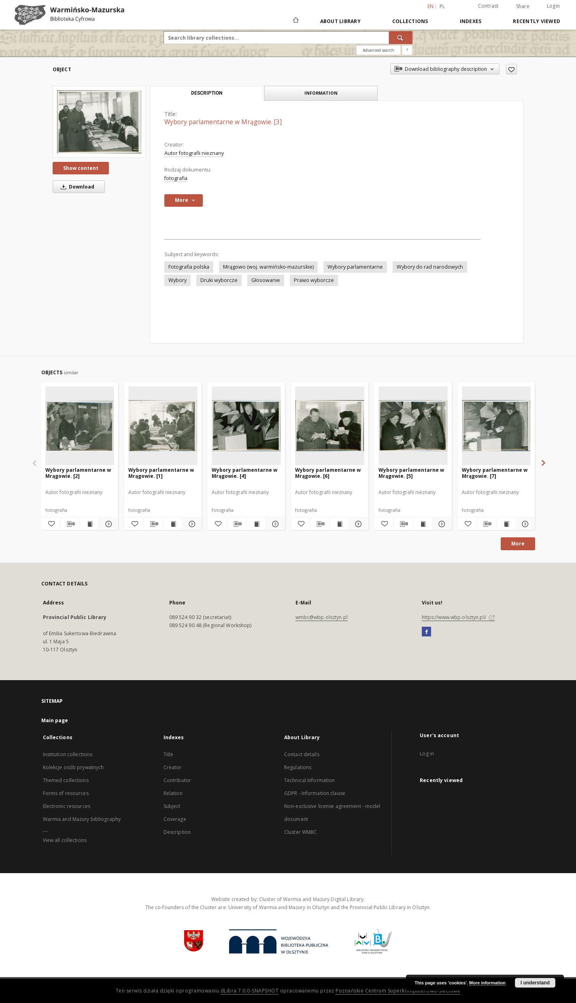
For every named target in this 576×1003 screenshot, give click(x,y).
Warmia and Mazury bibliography (82, 819)
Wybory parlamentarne (355, 266)
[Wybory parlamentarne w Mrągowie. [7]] (496, 425)
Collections (410, 21)
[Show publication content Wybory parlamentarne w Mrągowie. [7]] (506, 524)
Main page (54, 720)
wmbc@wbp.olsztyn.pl (321, 617)
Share (522, 6)
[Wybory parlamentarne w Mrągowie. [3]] (99, 121)
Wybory (177, 280)
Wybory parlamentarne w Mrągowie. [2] (78, 473)
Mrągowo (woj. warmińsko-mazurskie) (268, 266)
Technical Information (309, 780)
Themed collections (66, 780)
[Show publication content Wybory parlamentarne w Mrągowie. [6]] (339, 524)
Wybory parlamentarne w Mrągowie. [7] (494, 473)
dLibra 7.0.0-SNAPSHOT (250, 990)
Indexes (471, 21)
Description (177, 832)
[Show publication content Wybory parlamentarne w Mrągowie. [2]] (89, 524)
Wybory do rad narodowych (430, 266)
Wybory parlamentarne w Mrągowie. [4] (244, 473)
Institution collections (68, 754)
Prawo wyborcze (314, 280)
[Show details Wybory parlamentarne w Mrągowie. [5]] (441, 524)
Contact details (301, 754)
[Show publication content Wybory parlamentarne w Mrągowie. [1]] (172, 524)
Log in (427, 753)
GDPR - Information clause (314, 793)
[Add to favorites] (511, 69)
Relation (173, 793)
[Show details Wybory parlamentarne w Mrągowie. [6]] (357, 524)
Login (553, 5)
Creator (173, 767)
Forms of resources (66, 793)
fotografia (175, 178)
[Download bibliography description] (69, 524)
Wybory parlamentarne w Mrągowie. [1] (161, 473)
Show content (80, 168)
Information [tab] (321, 93)
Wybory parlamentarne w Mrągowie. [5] (411, 473)
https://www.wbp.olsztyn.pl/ (458, 617)
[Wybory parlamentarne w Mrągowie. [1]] (163, 425)
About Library (340, 21)
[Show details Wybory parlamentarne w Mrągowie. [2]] (107, 524)
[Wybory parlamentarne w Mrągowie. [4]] (246, 425)
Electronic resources (66, 806)
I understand (535, 983)
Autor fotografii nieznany (194, 153)
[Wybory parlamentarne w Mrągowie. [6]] (329, 425)
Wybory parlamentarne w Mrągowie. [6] (328, 473)
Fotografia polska (188, 266)
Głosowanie (265, 280)
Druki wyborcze (219, 280)
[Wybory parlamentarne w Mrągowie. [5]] (413, 425)
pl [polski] (442, 6)
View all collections (65, 840)
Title (169, 754)
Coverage (175, 819)
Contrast (488, 5)
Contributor (177, 780)
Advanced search (378, 50)
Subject (172, 806)
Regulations (297, 767)
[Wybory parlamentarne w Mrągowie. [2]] (80, 425)
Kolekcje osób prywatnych (73, 767)
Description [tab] (206, 93)
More (518, 543)
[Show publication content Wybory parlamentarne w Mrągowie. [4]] (256, 524)
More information (487, 982)
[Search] (400, 37)
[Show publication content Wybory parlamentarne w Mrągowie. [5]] (422, 524)
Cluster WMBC (300, 832)
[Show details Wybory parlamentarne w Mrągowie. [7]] (524, 524)
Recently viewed (536, 21)
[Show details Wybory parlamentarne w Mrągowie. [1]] (190, 524)
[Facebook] (426, 632)
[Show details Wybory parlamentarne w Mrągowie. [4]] (274, 524)
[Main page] (295, 21)
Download (76, 186)
